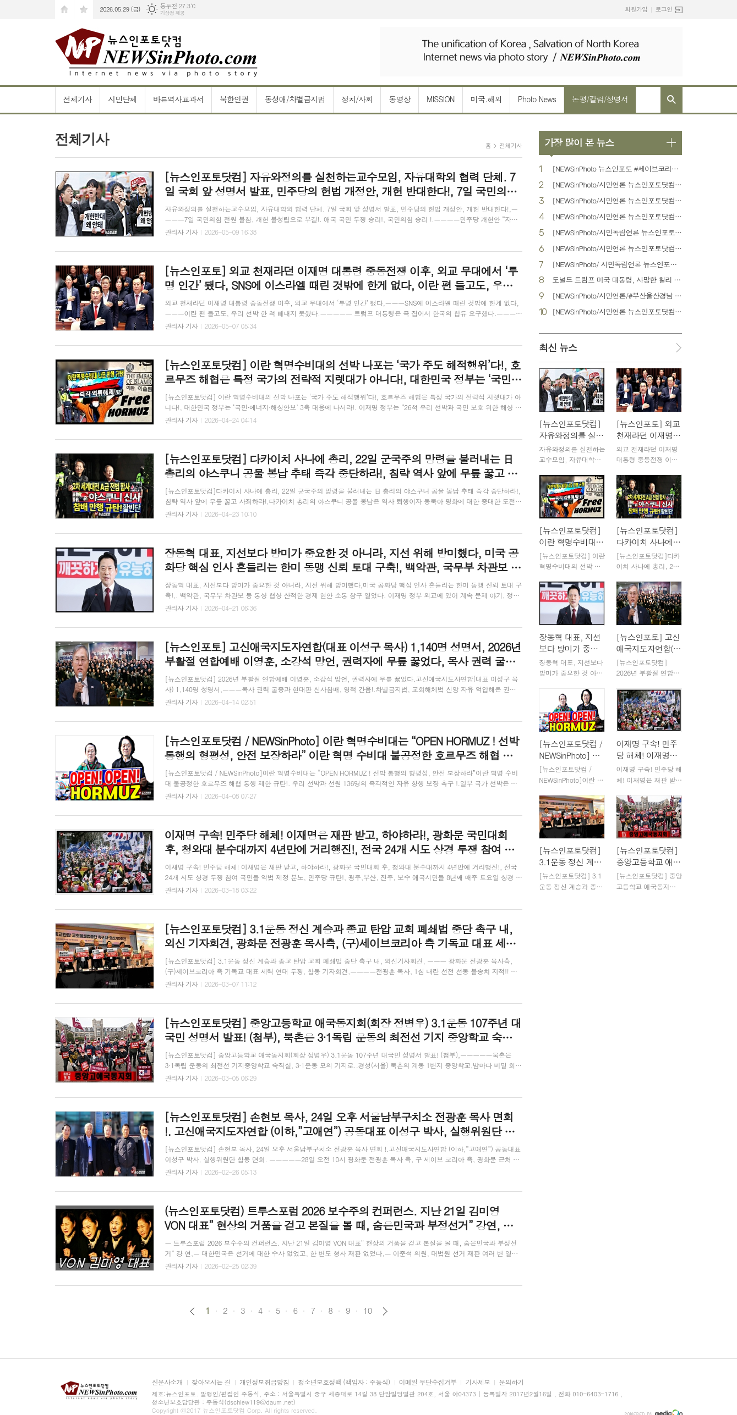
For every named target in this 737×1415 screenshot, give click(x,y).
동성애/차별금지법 (295, 98)
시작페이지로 (64, 9)
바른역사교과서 (178, 98)
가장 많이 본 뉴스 (579, 142)
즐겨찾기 (83, 9)
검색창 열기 (671, 99)
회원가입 (636, 9)
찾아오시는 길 (211, 1382)
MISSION (441, 98)
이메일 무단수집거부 (428, 1382)
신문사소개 (167, 1382)
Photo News (537, 98)
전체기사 (77, 98)
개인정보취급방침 (264, 1382)
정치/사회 (357, 98)
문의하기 (511, 1382)
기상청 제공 (172, 12)
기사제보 (477, 1382)
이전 (192, 1311)
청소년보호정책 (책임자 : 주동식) (344, 1382)
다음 (385, 1311)
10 (367, 1310)
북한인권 (234, 98)
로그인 (663, 9)
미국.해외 (486, 98)
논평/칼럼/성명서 (600, 98)
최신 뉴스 (558, 347)
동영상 (399, 98)
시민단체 (122, 98)
